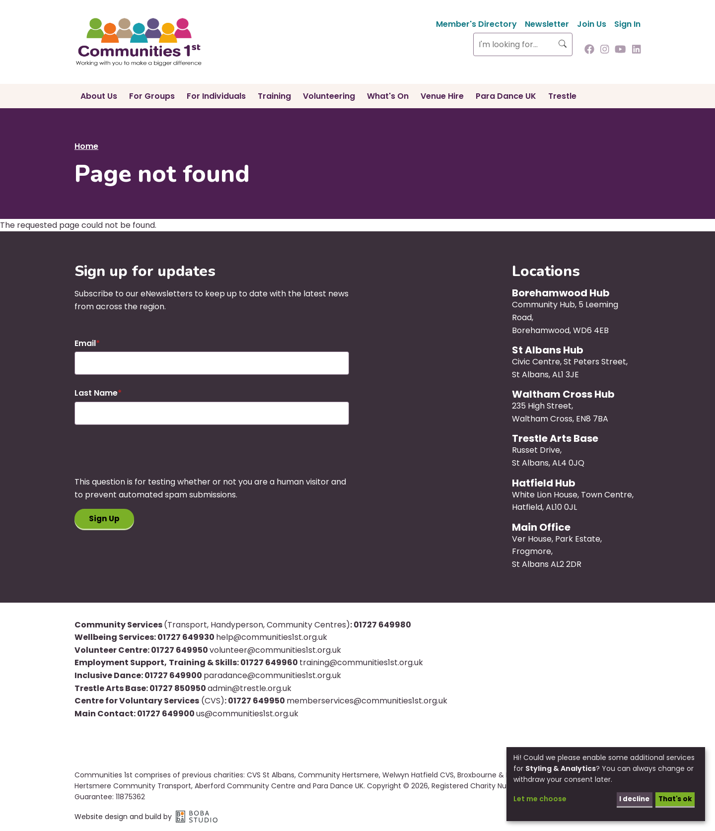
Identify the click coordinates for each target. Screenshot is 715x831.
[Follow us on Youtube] (620, 50)
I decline (631, 799)
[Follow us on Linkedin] (636, 50)
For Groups (152, 96)
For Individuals (216, 96)
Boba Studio (196, 817)
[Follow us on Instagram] (604, 50)
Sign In (627, 24)
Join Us (591, 24)
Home (86, 146)
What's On (388, 96)
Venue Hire (442, 96)
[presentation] (149, 456)
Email (85, 343)
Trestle (562, 96)
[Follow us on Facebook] (589, 50)
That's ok (674, 799)
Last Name (96, 393)
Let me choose (540, 799)
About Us (98, 96)
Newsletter (547, 24)
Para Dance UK (506, 96)
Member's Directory (476, 24)
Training (274, 96)
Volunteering (329, 96)
